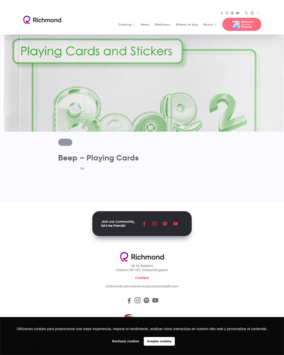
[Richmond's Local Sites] (255, 13)
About (210, 24)
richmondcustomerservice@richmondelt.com (142, 286)
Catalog (127, 24)
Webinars (162, 24)
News (145, 24)
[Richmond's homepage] (42, 20)
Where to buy (187, 24)
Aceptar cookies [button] (159, 341)
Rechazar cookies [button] (125, 341)
